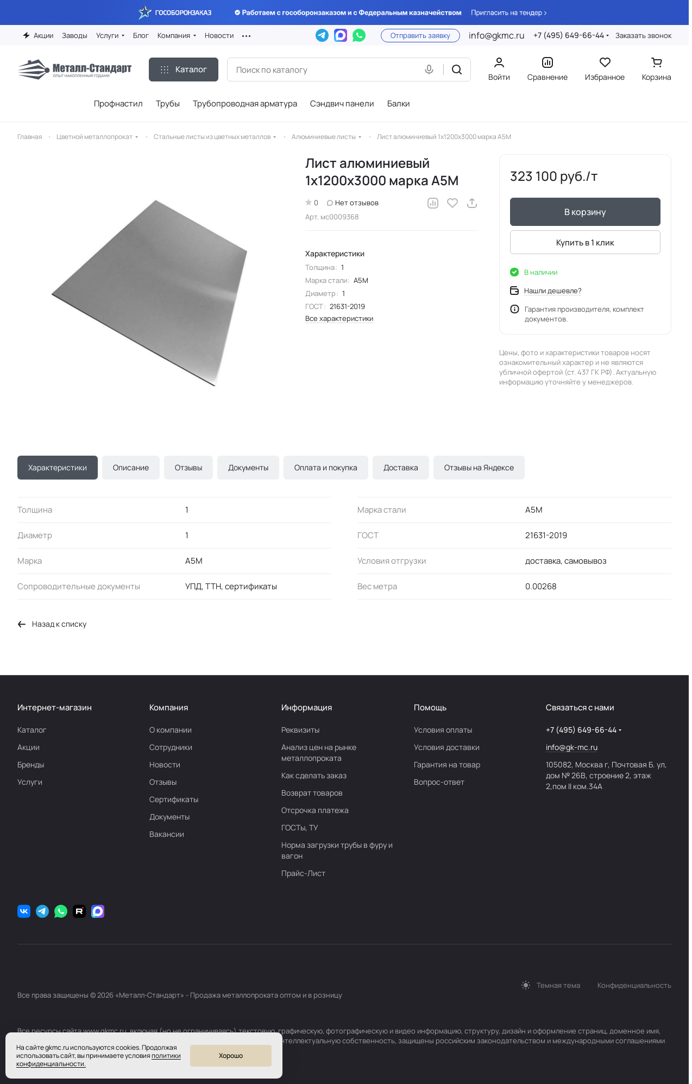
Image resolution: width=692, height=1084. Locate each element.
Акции (28, 747)
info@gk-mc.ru (571, 747)
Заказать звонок (643, 35)
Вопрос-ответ (439, 782)
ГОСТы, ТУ (299, 827)
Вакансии (166, 834)
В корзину (585, 212)
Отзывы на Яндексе (479, 467)
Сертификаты (173, 799)
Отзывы (188, 467)
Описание (131, 467)
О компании (170, 729)
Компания (168, 707)
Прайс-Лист (303, 873)
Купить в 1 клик (585, 242)
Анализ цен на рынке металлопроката (318, 752)
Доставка (400, 467)
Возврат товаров (312, 792)
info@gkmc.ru (497, 35)
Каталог (32, 729)
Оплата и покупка (325, 467)
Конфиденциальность (634, 985)
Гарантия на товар (447, 764)
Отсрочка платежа (315, 810)
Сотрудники (170, 747)
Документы (248, 467)
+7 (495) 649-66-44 (568, 35)
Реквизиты (300, 729)
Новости (164, 764)
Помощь (430, 707)
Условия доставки (447, 747)
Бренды (30, 764)
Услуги (29, 782)
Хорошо (231, 1055)
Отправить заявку (420, 35)
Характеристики (57, 467)
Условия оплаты (443, 729)
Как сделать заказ (314, 775)
